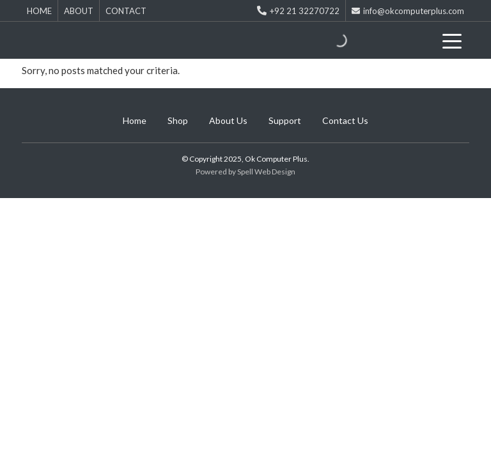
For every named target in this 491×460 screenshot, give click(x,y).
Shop (178, 120)
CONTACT (125, 11)
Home (134, 120)
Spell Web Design (266, 171)
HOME (39, 11)
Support (285, 120)
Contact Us (345, 120)
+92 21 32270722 (298, 11)
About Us (228, 120)
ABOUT (78, 11)
